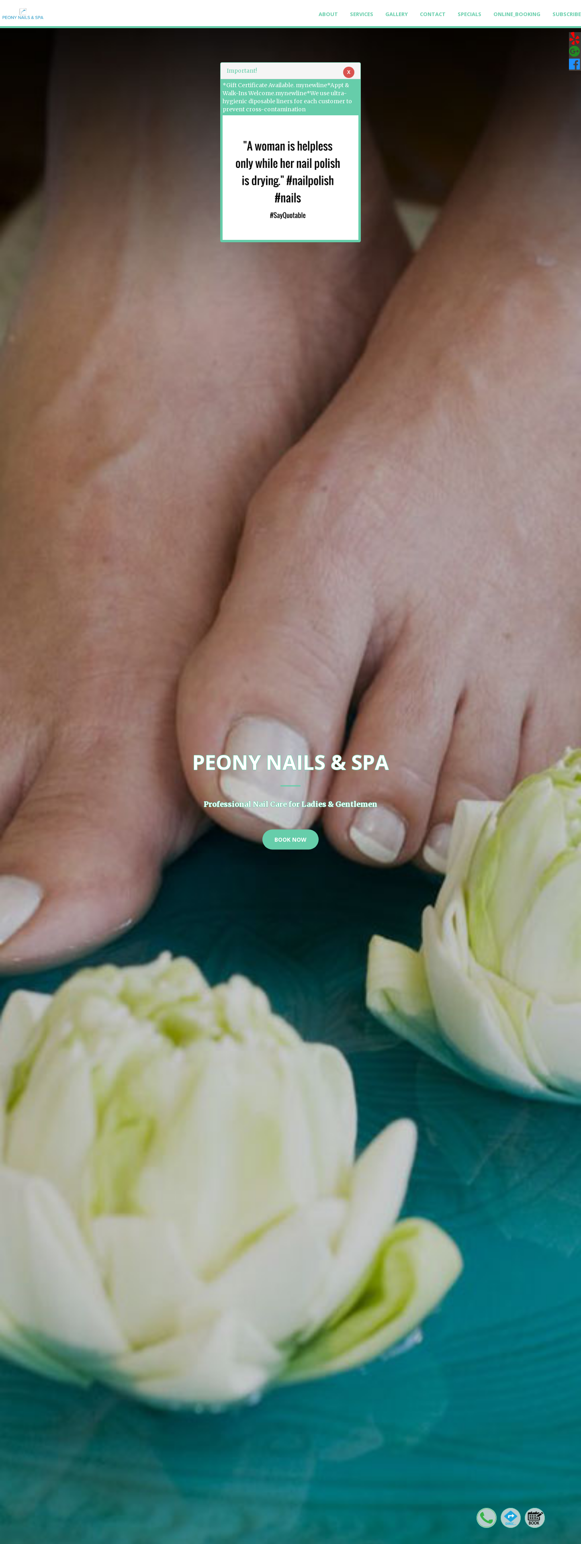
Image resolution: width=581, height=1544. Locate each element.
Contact (433, 14)
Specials (469, 14)
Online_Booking (516, 14)
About (328, 14)
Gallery (396, 14)
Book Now (290, 839)
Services (361, 14)
